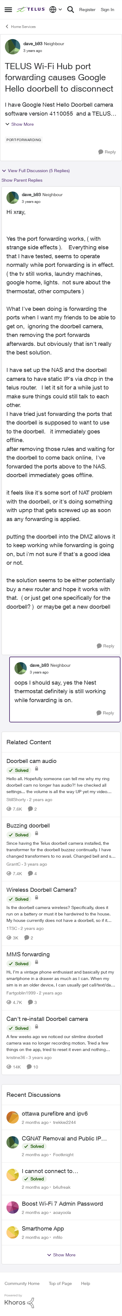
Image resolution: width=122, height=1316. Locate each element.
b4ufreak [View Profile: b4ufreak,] (61, 1187)
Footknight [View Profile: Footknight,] (63, 1154)
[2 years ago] (39, 799)
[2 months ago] (35, 1122)
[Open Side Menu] (8, 9)
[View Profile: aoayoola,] (12, 1207)
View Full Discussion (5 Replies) (36, 170)
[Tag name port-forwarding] (24, 139)
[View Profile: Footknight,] (12, 1142)
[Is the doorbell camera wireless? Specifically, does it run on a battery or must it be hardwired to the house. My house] (61, 913)
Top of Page (60, 1283)
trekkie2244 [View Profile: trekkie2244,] (64, 1121)
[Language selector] (56, 9)
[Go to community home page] (31, 9)
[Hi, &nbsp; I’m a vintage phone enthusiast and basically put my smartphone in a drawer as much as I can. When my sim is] (61, 978)
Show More (19, 124)
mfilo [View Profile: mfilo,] (57, 1237)
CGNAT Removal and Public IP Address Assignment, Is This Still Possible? (64, 1138)
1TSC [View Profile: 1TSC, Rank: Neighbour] (11, 928)
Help (85, 1283)
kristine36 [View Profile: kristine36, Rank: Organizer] (15, 1057)
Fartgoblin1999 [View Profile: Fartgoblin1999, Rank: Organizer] (21, 992)
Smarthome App (43, 1228)
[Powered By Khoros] (61, 1301)
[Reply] (107, 152)
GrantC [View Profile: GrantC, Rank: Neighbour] (13, 863)
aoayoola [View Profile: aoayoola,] (62, 1212)
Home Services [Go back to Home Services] (20, 26)
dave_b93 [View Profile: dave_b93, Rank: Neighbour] (32, 43)
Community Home (22, 1283)
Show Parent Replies (22, 180)
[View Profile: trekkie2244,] (12, 1117)
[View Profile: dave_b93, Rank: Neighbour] (12, 46)
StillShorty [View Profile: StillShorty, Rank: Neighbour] (16, 799)
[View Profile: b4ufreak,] (12, 1175)
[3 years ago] (34, 863)
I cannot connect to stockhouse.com (47, 1171)
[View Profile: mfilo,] (12, 1232)
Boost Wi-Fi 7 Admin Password (62, 1203)
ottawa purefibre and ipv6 (55, 1113)
